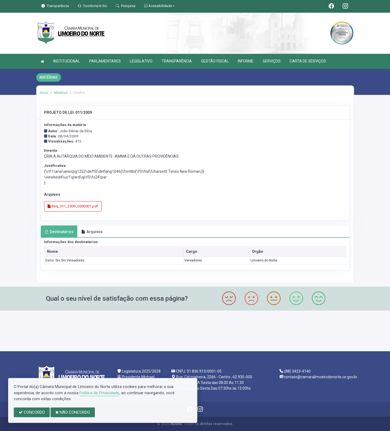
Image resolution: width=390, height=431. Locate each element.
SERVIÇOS (272, 61)
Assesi (176, 424)
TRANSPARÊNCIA (177, 61)
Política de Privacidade (99, 392)
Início (44, 93)
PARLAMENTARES (105, 61)
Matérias (60, 93)
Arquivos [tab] (92, 232)
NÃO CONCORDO (72, 412)
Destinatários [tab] (59, 232)
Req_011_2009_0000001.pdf (73, 206)
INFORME (246, 61)
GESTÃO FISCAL (215, 61)
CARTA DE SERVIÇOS (308, 61)
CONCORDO (32, 412)
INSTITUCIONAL (66, 61)
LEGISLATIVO (141, 61)
